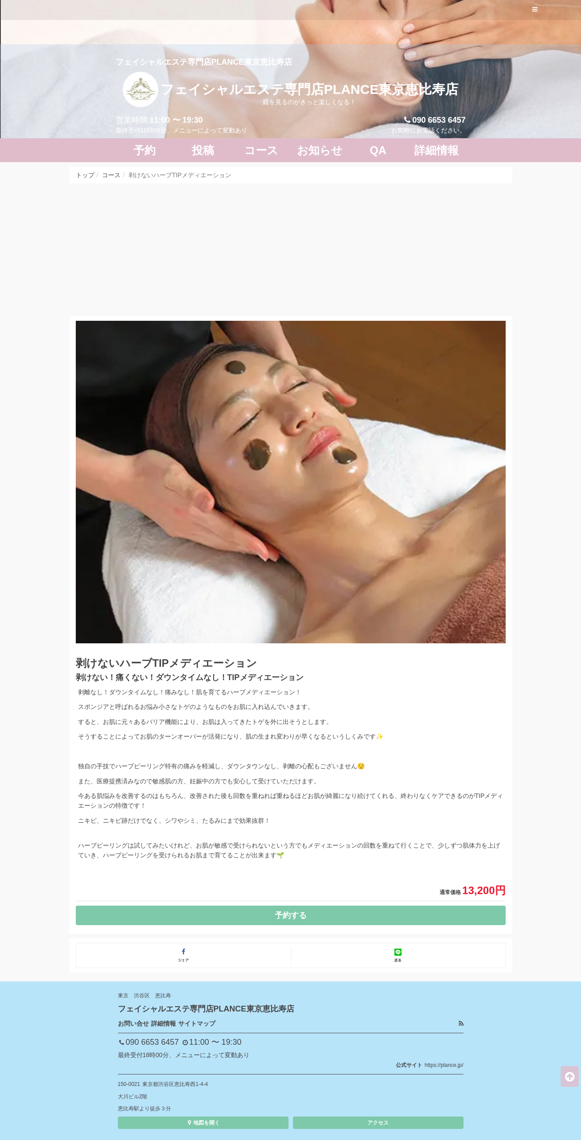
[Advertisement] (290, 250)
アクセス (378, 1123)
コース (111, 175)
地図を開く (202, 1123)
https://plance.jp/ (444, 1065)
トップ (85, 175)
